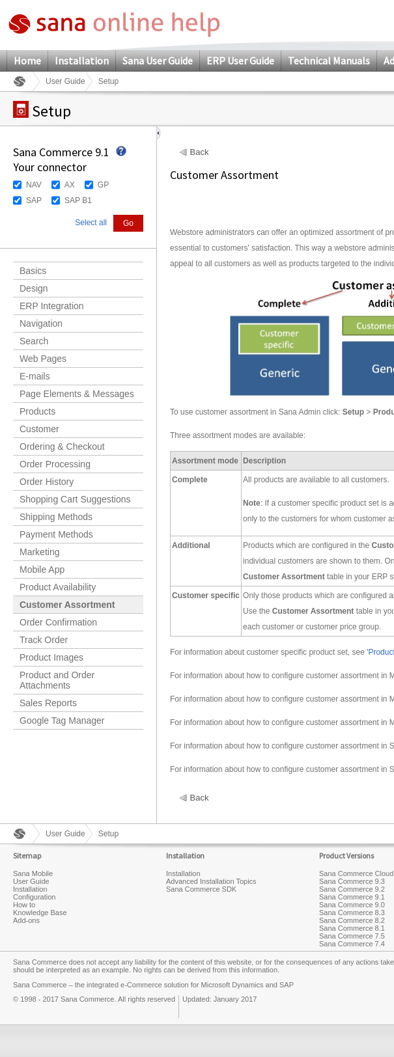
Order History (47, 481)
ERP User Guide (240, 60)
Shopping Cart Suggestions (75, 499)
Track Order (44, 640)
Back (199, 152)
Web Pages (43, 358)
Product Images (51, 657)
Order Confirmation (58, 622)
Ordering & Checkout (62, 446)
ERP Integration (52, 306)
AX (69, 184)
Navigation (41, 323)
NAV (34, 184)
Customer (39, 429)
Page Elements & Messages (77, 394)
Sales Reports (48, 703)
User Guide (65, 81)
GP (103, 184)
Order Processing (55, 464)
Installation (82, 60)
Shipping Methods (56, 517)
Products (37, 411)
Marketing (39, 552)
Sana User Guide (157, 60)
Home (27, 60)
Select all (91, 222)
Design (34, 288)
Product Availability (58, 587)
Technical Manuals (329, 60)
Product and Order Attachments (57, 680)
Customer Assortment (67, 604)
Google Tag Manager (62, 720)
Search (34, 341)
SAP (34, 200)
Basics (33, 271)
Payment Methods (56, 534)
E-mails (35, 376)
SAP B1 (78, 200)
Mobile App (42, 569)
